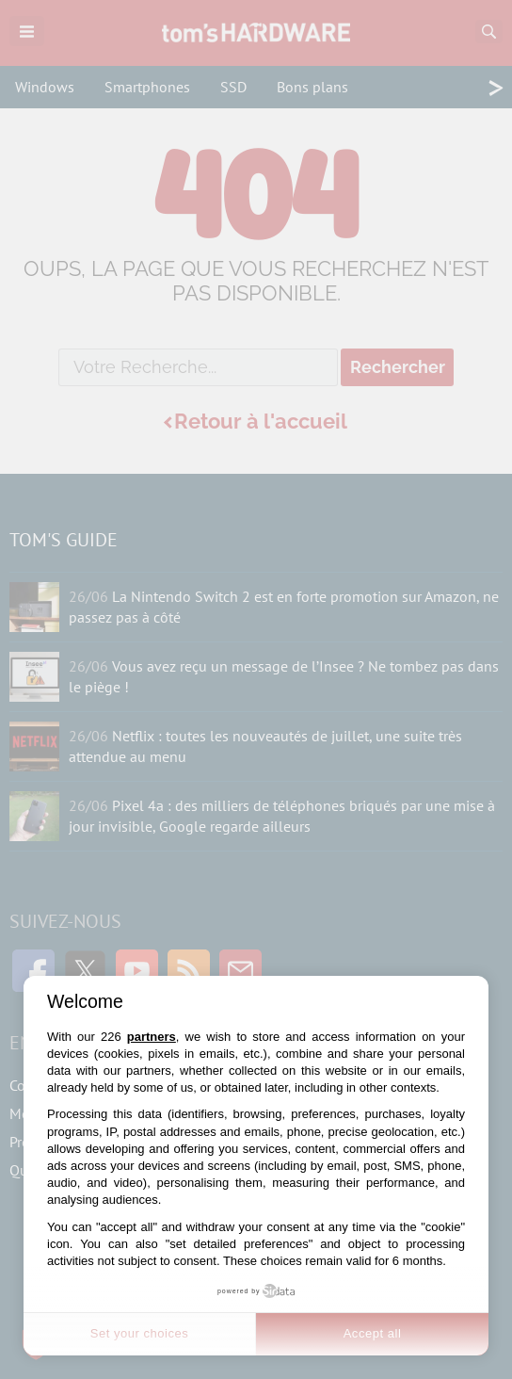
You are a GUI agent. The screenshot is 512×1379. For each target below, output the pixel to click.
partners (151, 1037)
